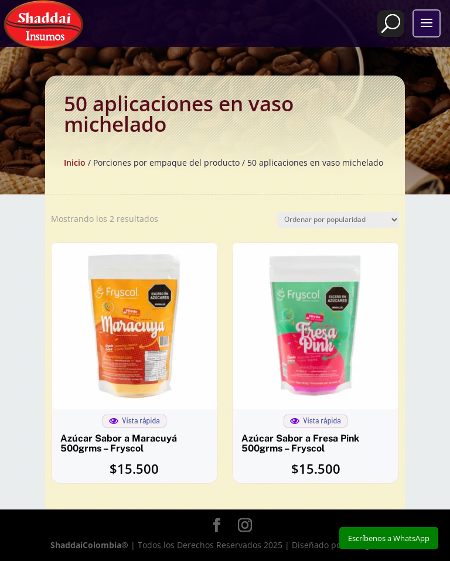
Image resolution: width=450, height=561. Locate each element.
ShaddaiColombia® (89, 544)
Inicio (75, 162)
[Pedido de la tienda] (338, 220)
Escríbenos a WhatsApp (388, 538)
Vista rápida (134, 420)
